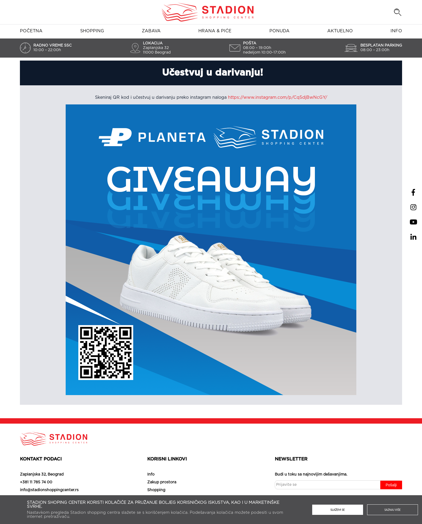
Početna (31, 31)
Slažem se (337, 510)
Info (396, 31)
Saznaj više (392, 510)
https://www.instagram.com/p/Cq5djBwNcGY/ (277, 97)
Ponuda (279, 31)
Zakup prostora (161, 482)
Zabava (151, 31)
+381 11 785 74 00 (36, 482)
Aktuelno (340, 31)
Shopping (92, 31)
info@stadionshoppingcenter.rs (49, 490)
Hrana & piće (214, 31)
